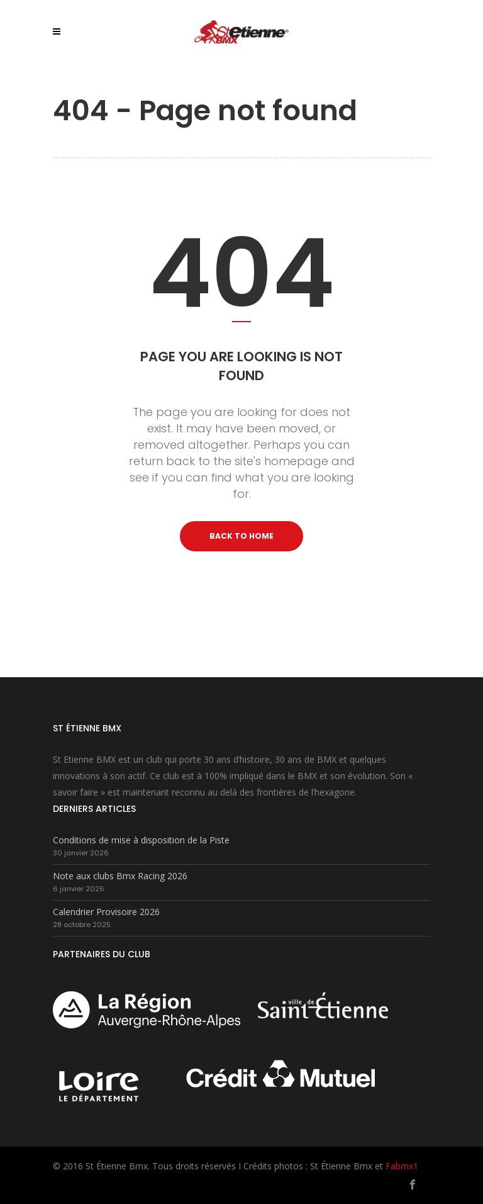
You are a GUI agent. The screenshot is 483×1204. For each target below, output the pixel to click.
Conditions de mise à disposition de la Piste (141, 840)
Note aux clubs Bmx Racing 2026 (120, 876)
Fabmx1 (402, 1166)
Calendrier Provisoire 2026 (106, 912)
